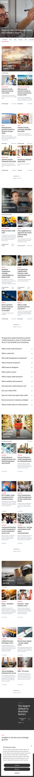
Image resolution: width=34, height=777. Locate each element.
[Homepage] (4, 2)
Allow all (17, 765)
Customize (17, 773)
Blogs (15, 39)
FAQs (26, 39)
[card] (17, 60)
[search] (26, 2)
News (11, 39)
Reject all (17, 769)
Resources (20, 39)
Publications (5, 39)
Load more (17, 176)
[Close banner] (31, 746)
